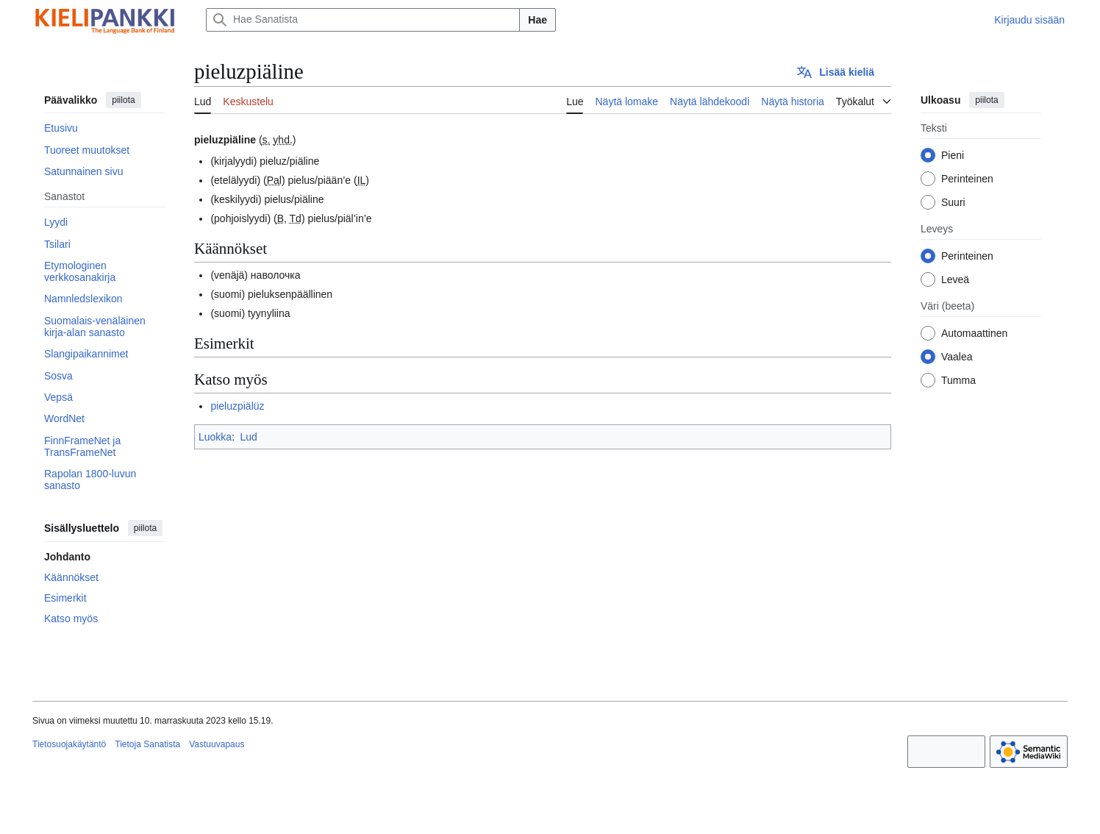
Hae (537, 20)
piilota (123, 100)
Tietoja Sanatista (147, 744)
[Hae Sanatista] (363, 20)
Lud (248, 437)
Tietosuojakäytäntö (69, 744)
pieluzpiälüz (237, 406)
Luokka (215, 437)
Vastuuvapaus (216, 744)
